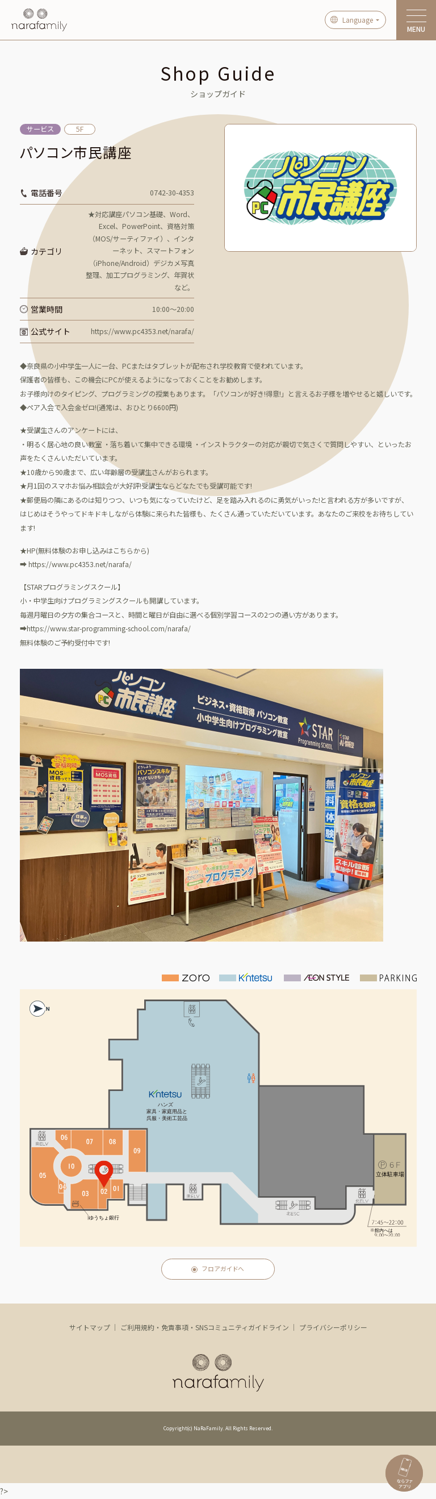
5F (79, 129)
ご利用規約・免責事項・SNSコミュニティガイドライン (204, 1327)
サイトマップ (89, 1327)
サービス (40, 129)
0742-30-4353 (172, 193)
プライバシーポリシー (333, 1327)
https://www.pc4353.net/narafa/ (142, 331)
